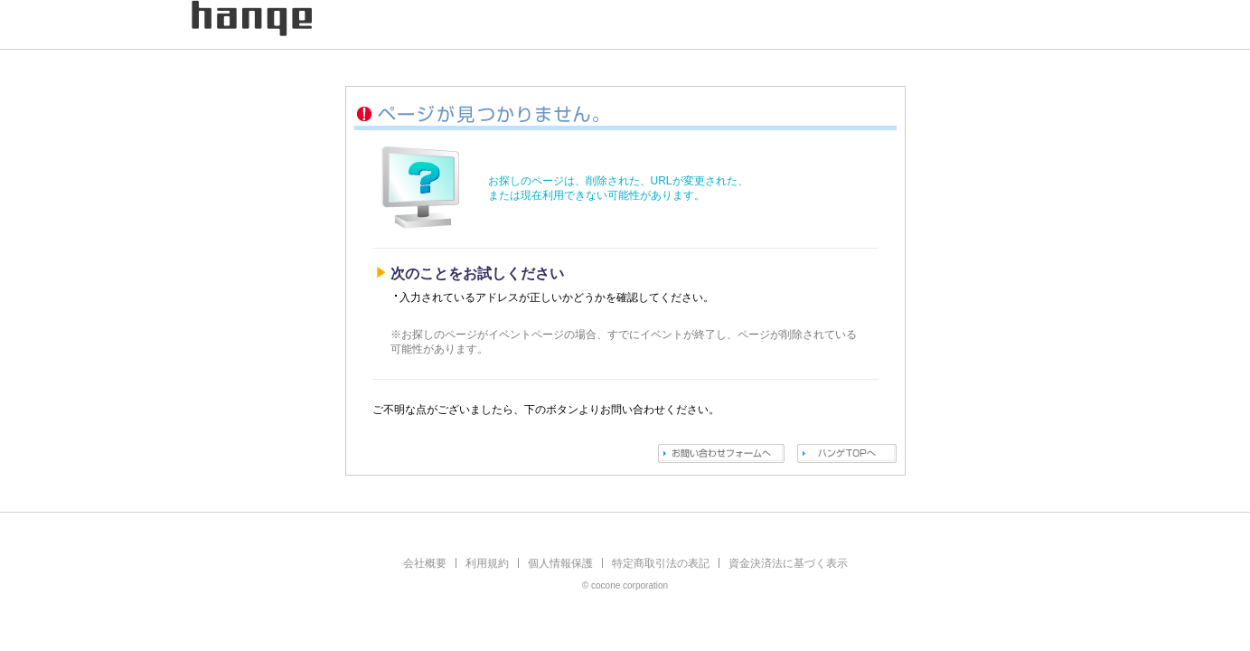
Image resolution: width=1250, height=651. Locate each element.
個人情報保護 (560, 563)
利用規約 (487, 563)
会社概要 (424, 563)
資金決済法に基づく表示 (788, 563)
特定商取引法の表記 (661, 563)
